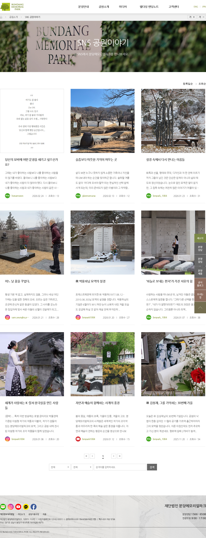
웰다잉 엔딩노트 (149, 6)
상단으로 (200, 307)
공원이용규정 (33, 514)
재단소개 (21, 514)
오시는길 (200, 296)
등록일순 (188, 83)
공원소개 (104, 6)
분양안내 (83, 6)
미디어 (124, 6)
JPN (204, 6)
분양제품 (200, 272)
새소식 (200, 238)
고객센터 (174, 6)
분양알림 (200, 260)
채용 (44, 514)
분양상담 (200, 248)
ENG (196, 6)
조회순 (202, 83)
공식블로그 (200, 284)
